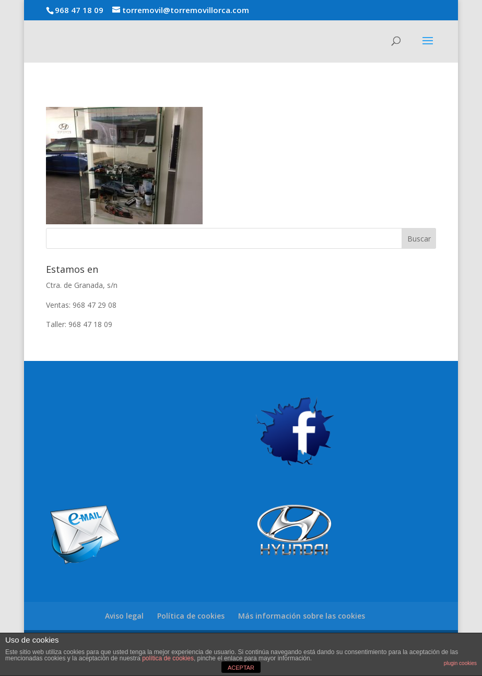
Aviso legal (124, 616)
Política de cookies (191, 616)
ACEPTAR (241, 668)
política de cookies (168, 658)
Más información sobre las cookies (301, 616)
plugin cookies (460, 663)
